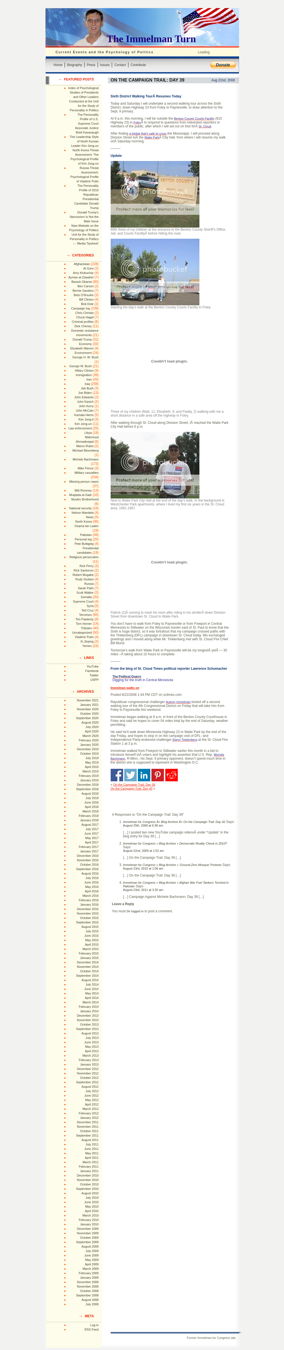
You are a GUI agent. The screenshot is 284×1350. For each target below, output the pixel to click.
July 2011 (91, 1144)
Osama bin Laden (87, 526)
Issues (105, 65)
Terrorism (85, 614)
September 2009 (87, 1242)
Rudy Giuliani (84, 579)
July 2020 (91, 727)
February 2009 (89, 1273)
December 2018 (87, 784)
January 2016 (89, 904)
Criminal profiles (83, 321)
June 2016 (91, 882)
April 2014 (92, 997)
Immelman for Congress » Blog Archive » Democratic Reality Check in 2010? (175, 843)
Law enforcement (80, 428)
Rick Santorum (83, 570)
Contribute (138, 65)
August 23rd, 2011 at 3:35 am (143, 889)
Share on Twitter (130, 775)
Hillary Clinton (84, 370)
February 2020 (89, 740)
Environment (83, 352)
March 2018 (90, 811)
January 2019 (89, 780)
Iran (89, 379)
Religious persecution (83, 557)
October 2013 (89, 1024)
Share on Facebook (117, 775)
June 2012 (91, 1095)
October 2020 (89, 713)
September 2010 (87, 1188)
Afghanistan (82, 264)
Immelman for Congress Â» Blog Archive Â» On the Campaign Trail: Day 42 (174, 821)
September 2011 (87, 1135)
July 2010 (91, 1197)
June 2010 (91, 1202)
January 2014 (89, 1011)
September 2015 (87, 922)
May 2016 (91, 886)
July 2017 (91, 829)
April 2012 (92, 1104)
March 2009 (90, 1268)
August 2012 (90, 1086)
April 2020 (92, 731)
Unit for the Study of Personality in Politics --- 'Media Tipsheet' (84, 239)
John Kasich (85, 401)
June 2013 (91, 1042)
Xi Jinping (87, 641)
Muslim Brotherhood (84, 499)
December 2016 (87, 855)
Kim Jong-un (83, 423)
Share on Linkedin (144, 775)
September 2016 (87, 869)
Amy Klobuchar (83, 272)
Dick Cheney (83, 326)
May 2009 (91, 1259)
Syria (90, 606)
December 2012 (87, 1069)
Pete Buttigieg (84, 543)
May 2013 (91, 1046)
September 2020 (87, 718)
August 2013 (90, 1033)
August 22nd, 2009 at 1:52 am (143, 850)
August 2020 (90, 722)
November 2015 (87, 913)
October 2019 (89, 753)
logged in (137, 911)
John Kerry (86, 406)
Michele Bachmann (86, 459)
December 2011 (87, 1122)
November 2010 (87, 1180)
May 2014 (91, 993)
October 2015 (89, 918)
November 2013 (87, 1020)
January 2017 (89, 851)
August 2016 (90, 873)
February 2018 (89, 815)
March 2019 (90, 771)
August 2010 (90, 1193)
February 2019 (89, 775)
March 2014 (90, 1002)
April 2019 (92, 767)
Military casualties (87, 472)
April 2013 (92, 1051)
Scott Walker (85, 592)
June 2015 (91, 935)
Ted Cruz (87, 610)
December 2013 (87, 1015)
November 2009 (87, 1233)
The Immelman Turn (151, 38)
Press (91, 65)
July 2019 (91, 758)
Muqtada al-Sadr (80, 495)
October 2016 (89, 864)
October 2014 (89, 971)
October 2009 (89, 1237)
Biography (74, 65)
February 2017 (89, 846)
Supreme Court (83, 601)
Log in (94, 1325)
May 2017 (91, 838)
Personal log (83, 539)
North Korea (83, 521)
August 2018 (90, 793)
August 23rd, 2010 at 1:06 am (143, 868)
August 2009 (90, 1246)
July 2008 (91, 1304)
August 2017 (90, 824)
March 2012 (90, 1108)
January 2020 (89, 744)
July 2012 (91, 1091)
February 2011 (89, 1166)
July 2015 (91, 931)
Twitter (94, 675)
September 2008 (87, 1295)
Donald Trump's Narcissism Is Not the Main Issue (84, 217)
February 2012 (89, 1113)
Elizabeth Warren (82, 348)
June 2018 (91, 802)
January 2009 (89, 1277)
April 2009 (92, 1264)
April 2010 (92, 1211)
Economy (85, 344)
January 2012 (89, 1117)
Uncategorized (82, 632)
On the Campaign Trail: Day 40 (132, 788)
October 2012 (89, 1077)
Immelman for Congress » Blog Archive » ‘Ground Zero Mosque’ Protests (172, 865)
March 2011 (90, 1162)
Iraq (87, 384)
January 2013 (89, 1064)
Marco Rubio (84, 446)
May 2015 (91, 940)
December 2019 (87, 749)
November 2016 (87, 860)
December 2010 (87, 1175)
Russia (89, 583)
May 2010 (91, 1206)
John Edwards (84, 397)
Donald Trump (82, 339)
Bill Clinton (86, 299)
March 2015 (90, 949)
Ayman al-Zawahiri (81, 277)
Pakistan (86, 535)
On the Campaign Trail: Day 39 (147, 80)
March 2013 (90, 1055)
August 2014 (90, 980)
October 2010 (89, 1184)
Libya (88, 432)
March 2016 (90, 895)
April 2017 (92, 842)
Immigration (84, 375)
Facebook (91, 671)
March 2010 (90, 1215)
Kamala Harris (84, 415)
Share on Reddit (171, 775)
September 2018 (87, 789)
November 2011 (87, 1126)
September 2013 (87, 1029)
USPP (94, 679)
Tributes (86, 628)
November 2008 (87, 1286)
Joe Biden (85, 392)
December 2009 (87, 1228)
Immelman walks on (125, 687)
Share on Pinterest (157, 775)
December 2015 (87, 909)
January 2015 (89, 957)
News (90, 517)
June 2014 (91, 989)
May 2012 (91, 1100)
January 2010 (89, 1224)
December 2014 (87, 962)
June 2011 (91, 1148)
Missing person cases (84, 481)
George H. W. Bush (85, 357)
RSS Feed (92, 1329)
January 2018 (89, 820)
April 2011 (92, 1157)
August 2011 (90, 1140)
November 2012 (87, 1073)
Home (58, 65)
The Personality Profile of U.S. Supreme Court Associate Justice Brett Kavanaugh (87, 123)
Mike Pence (85, 468)
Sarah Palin (86, 588)
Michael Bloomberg (85, 450)
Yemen (87, 646)
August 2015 (90, 926)
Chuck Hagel (85, 317)
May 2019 (91, 762)
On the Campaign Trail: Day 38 (134, 784)
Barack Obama (81, 281)
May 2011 (91, 1153)
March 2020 (90, 735)
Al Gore (88, 268)
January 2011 (89, 1171)
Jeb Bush (87, 388)
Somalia (86, 597)
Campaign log (80, 308)
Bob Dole (87, 304)
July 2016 (91, 878)
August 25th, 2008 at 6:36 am (143, 825)
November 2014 (87, 966)
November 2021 (87, 700)
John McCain (84, 410)
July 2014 (91, 984)
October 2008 (89, 1291)
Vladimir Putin (84, 637)
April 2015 (92, 944)
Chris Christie (84, 312)
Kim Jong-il (85, 419)
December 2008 (87, 1282)
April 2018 (92, 807)
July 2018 (91, 798)
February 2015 (89, 953)
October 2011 (89, 1131)
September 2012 (87, 1082)
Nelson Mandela (83, 512)
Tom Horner (84, 623)
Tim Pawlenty (84, 619)
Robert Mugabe (83, 574)
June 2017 (91, 833)
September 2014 (87, 975)
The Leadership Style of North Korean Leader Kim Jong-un (84, 141)
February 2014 (89, 1006)
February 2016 (89, 900)
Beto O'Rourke (84, 295)
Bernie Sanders (83, 290)
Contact (120, 65)
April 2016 (92, 891)
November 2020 (87, 709)
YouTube (92, 666)
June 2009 (91, 1255)
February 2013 (89, 1060)
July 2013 (91, 1037)
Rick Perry (87, 566)
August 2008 (90, 1299)
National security (80, 508)
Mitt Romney (83, 490)
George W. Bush (80, 366)
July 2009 (91, 1251)
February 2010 (89, 1219)
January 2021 (89, 704)
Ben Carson (85, 286)
